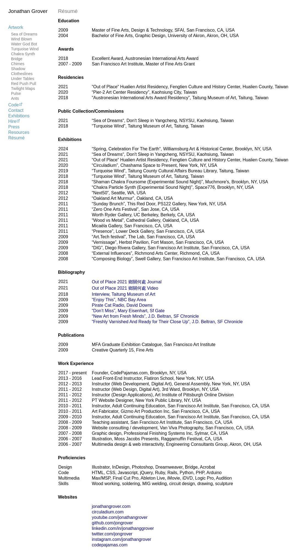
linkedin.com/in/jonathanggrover (123, 528)
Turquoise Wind (24, 49)
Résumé (16, 137)
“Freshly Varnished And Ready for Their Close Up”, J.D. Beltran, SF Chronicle (167, 321)
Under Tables (22, 78)
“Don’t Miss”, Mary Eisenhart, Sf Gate (128, 310)
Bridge (17, 59)
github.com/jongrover (112, 523)
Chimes (17, 64)
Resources (18, 132)
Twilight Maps (23, 88)
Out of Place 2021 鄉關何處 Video (125, 288)
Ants (15, 98)
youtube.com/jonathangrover (120, 517)
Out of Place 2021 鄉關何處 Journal (126, 282)
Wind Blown (21, 39)
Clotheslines (21, 73)
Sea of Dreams (24, 34)
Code (15, 104)
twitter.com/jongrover (112, 534)
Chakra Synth (23, 54)
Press (14, 127)
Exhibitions (18, 116)
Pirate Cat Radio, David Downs (122, 305)
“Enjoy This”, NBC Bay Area (119, 299)
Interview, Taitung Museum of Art (123, 294)
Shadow (18, 69)
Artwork (15, 27)
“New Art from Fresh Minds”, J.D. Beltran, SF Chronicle (145, 316)
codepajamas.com (110, 545)
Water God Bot (24, 44)
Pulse (16, 93)
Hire (14, 121)
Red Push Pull (23, 83)
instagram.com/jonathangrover (121, 539)
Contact (15, 110)
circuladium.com (108, 512)
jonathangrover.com (111, 506)
